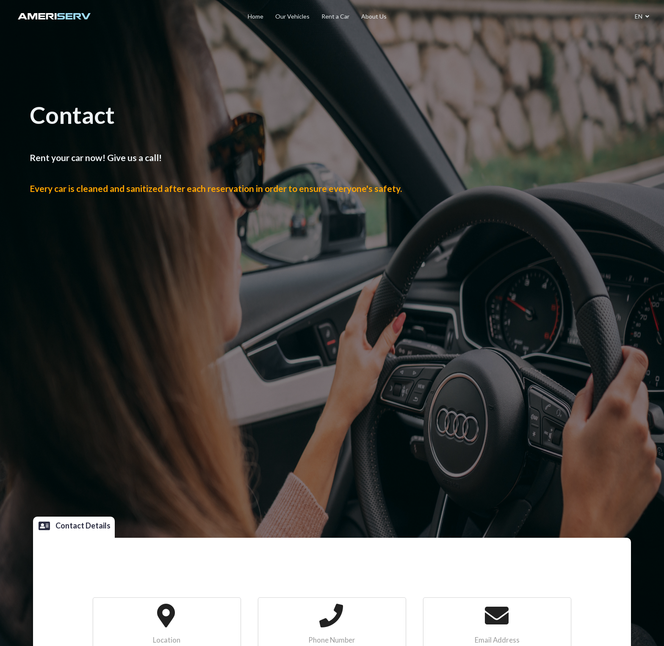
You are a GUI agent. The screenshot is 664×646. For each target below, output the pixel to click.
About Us (374, 16)
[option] (332, 265)
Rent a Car (335, 16)
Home (255, 16)
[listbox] (332, 323)
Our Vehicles (292, 16)
